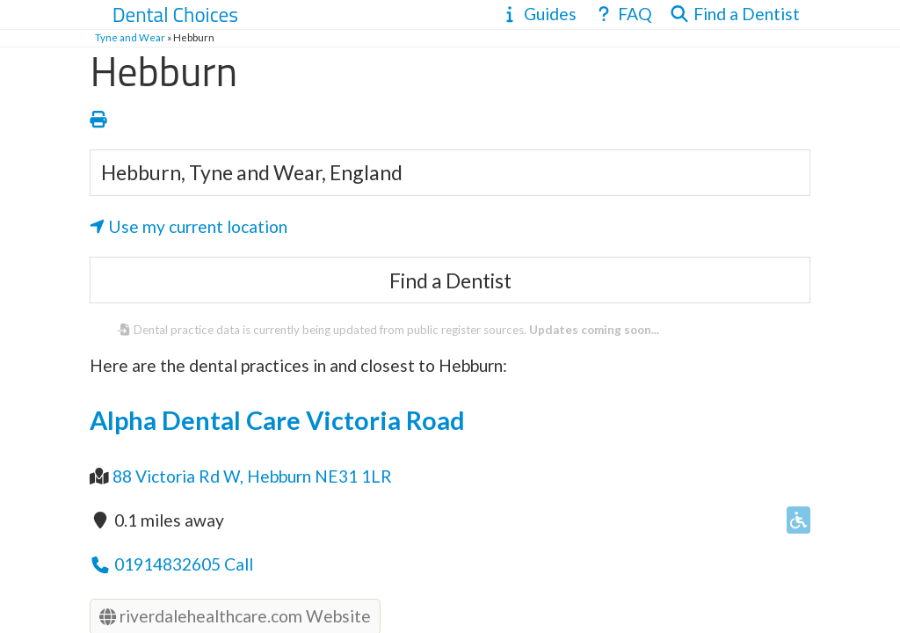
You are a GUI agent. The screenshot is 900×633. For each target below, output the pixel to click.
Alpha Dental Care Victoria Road (277, 420)
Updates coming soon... (594, 330)
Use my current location (188, 226)
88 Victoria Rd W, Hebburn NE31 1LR (252, 476)
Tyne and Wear (130, 37)
